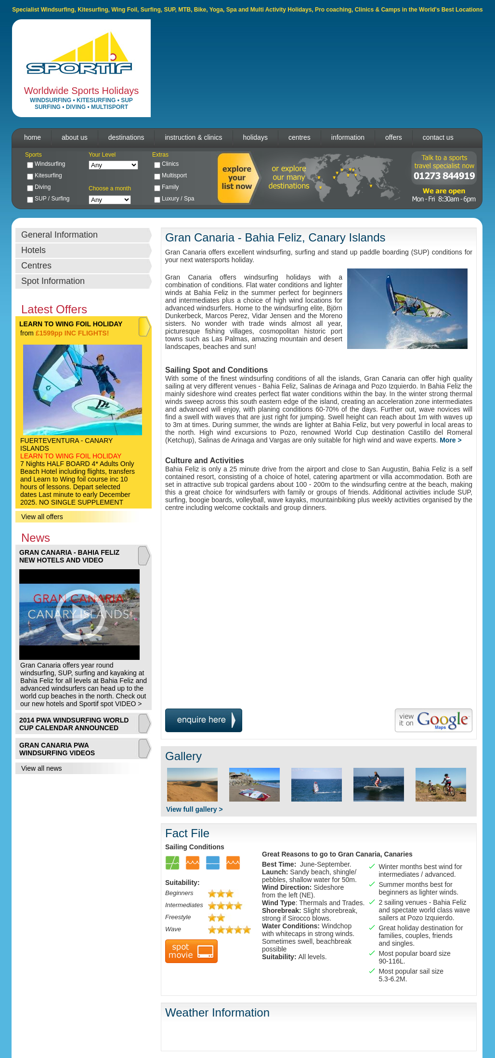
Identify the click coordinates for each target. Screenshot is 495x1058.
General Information (59, 235)
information (348, 137)
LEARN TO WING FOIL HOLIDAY (70, 324)
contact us (438, 137)
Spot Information (53, 281)
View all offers (42, 517)
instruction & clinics (193, 137)
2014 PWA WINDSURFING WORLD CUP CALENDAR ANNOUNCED (74, 724)
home (32, 137)
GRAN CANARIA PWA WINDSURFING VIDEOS (57, 749)
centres (299, 137)
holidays (255, 137)
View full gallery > (194, 809)
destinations (126, 137)
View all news (41, 768)
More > (451, 440)
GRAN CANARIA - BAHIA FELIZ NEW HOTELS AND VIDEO (69, 556)
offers (393, 137)
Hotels (33, 250)
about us (75, 137)
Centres (36, 265)
